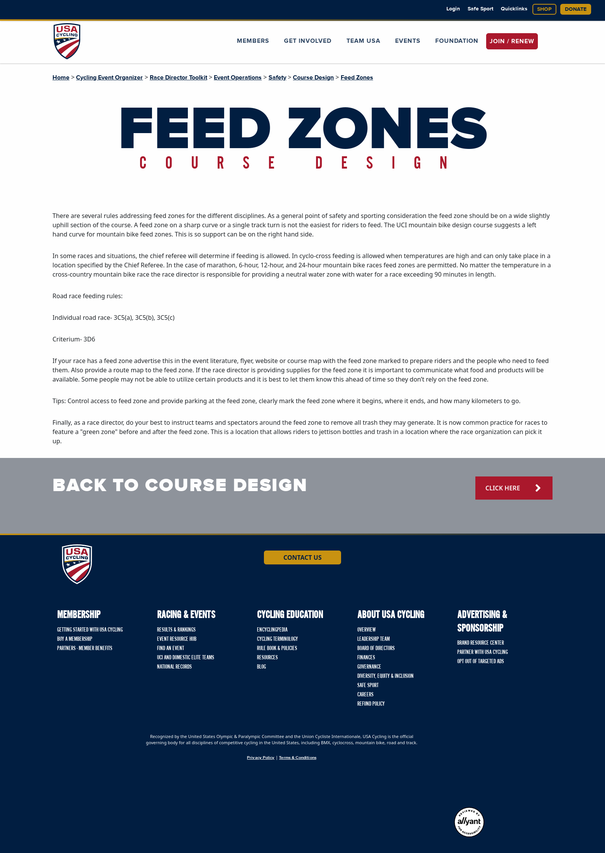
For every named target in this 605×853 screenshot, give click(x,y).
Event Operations (238, 77)
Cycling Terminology (277, 639)
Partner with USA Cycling (482, 652)
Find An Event (170, 648)
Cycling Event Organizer (109, 77)
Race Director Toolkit (178, 77)
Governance (369, 667)
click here (502, 488)
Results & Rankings (176, 630)
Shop (544, 9)
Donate (575, 9)
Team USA (363, 41)
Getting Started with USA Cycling (90, 630)
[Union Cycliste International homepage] (94, 754)
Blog (261, 667)
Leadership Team (373, 639)
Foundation (456, 41)
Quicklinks (514, 9)
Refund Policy (371, 704)
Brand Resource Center (480, 643)
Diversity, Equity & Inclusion (385, 676)
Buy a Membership (74, 639)
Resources (267, 657)
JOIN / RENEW (512, 41)
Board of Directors (376, 648)
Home (60, 77)
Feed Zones (357, 77)
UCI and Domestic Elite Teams (185, 657)
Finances (366, 657)
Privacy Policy (260, 757)
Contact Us (302, 557)
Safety (277, 77)
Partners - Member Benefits (84, 648)
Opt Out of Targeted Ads (480, 661)
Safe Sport (480, 9)
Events (408, 41)
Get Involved (307, 41)
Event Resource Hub (176, 639)
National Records (174, 667)
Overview (366, 630)
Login (453, 9)
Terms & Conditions (297, 757)
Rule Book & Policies (277, 648)
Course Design (313, 77)
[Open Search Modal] (545, 36)
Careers (365, 695)
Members (253, 41)
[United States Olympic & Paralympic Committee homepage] (469, 768)
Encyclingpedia (272, 630)
